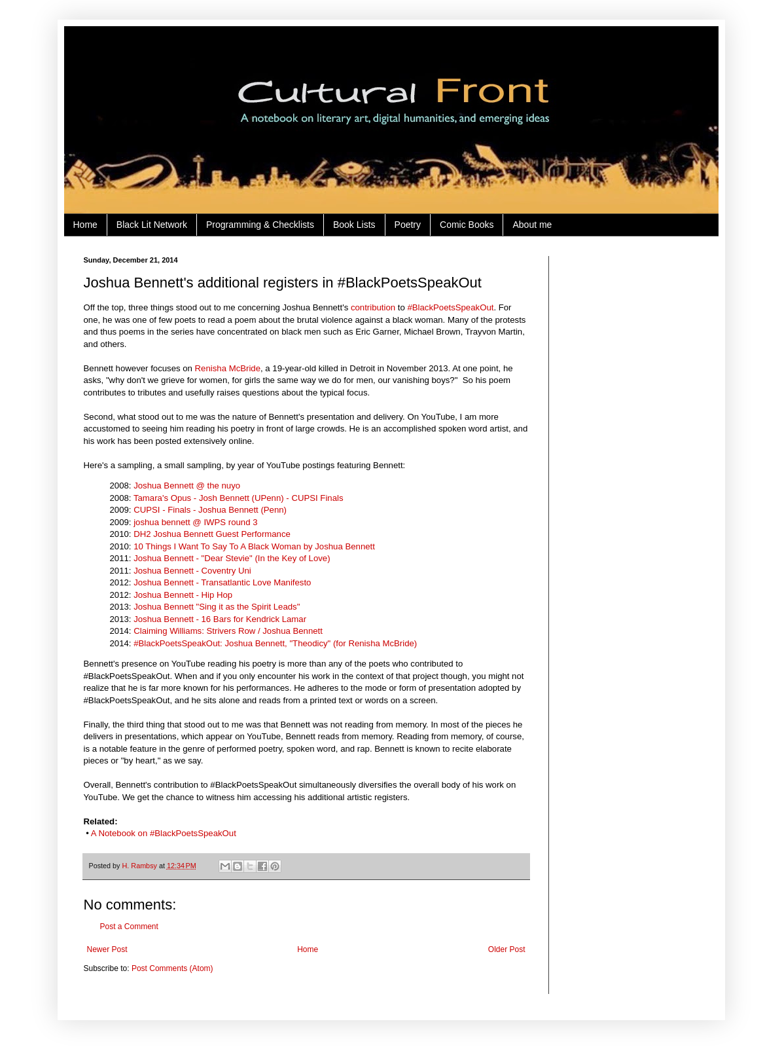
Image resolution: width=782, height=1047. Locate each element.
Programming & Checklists (260, 224)
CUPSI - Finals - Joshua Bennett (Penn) (210, 510)
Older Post (506, 949)
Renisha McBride (227, 368)
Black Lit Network (151, 224)
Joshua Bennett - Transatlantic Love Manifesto (222, 582)
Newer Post (107, 949)
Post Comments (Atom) (172, 968)
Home (85, 224)
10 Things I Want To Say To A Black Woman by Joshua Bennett (254, 546)
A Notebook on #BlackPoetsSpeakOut (163, 833)
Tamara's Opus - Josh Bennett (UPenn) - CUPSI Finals (238, 498)
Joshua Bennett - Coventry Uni (192, 571)
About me (532, 224)
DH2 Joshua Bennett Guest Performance (212, 534)
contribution (373, 307)
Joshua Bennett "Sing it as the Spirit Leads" (216, 607)
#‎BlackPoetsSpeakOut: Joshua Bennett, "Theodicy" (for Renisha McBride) (275, 643)
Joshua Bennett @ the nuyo (186, 485)
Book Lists (354, 224)
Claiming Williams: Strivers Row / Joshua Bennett (228, 631)
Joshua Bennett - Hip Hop (182, 595)
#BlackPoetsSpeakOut (450, 307)
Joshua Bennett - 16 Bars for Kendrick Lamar (219, 619)
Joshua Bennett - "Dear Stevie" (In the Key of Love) (231, 558)
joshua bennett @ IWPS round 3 (195, 522)
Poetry (408, 224)
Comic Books (466, 224)
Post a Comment (129, 926)
